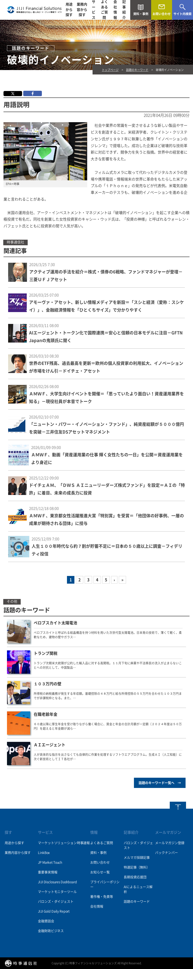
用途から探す (69, 10)
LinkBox (44, 852)
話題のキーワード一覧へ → (160, 782)
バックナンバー (166, 852)
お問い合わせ (100, 862)
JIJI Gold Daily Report (54, 911)
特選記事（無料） (137, 867)
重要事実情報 (47, 872)
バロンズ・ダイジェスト (55, 901)
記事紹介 (124, 10)
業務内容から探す (82, 10)
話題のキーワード (137, 69)
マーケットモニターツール (57, 891)
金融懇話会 (46, 921)
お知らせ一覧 (100, 872)
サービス (93, 10)
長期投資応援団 (135, 877)
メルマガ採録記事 (137, 857)
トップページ (110, 69)
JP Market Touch (50, 862)
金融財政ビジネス (51, 930)
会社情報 (115, 10)
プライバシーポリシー (105, 884)
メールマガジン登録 (169, 843)
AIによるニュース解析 (138, 889)
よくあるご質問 (104, 10)
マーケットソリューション (57, 843)
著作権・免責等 (101, 896)
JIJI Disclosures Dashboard (57, 882)
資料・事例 (98, 852)
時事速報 (83, 843)
